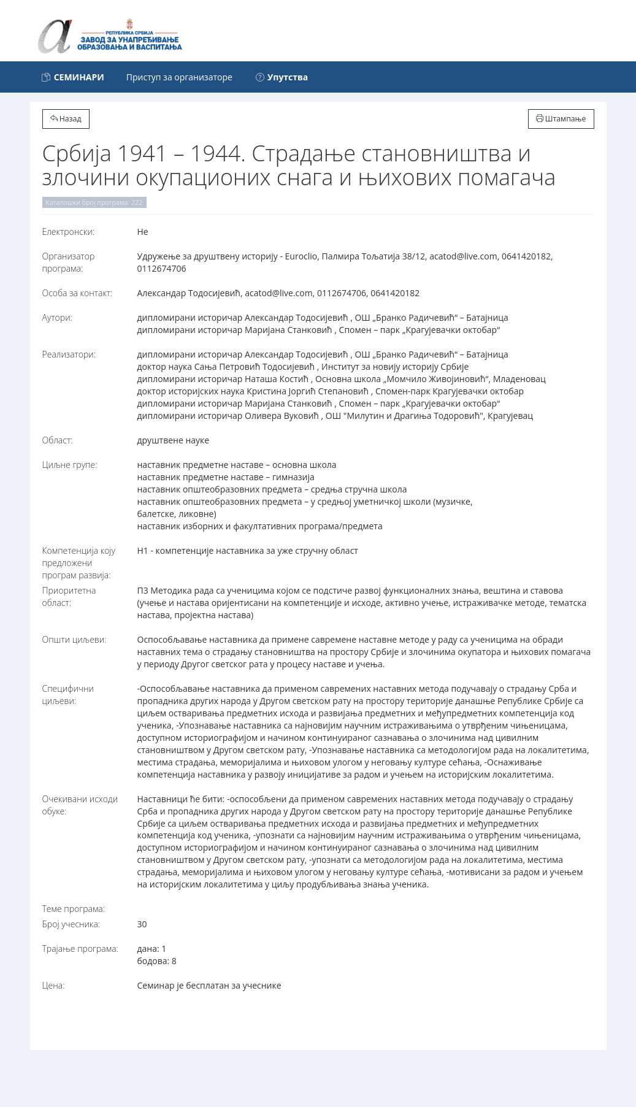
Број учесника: (71, 924)
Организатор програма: (68, 262)
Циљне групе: (70, 464)
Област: (57, 440)
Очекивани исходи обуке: (80, 805)
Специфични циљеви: (68, 695)
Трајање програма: (80, 948)
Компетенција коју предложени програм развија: (78, 563)
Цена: (53, 985)
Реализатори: (69, 354)
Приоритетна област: (69, 596)
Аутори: (57, 317)
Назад (66, 118)
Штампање (561, 118)
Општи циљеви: (74, 639)
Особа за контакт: (77, 293)
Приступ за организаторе (179, 77)
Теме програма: (73, 908)
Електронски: (68, 231)
